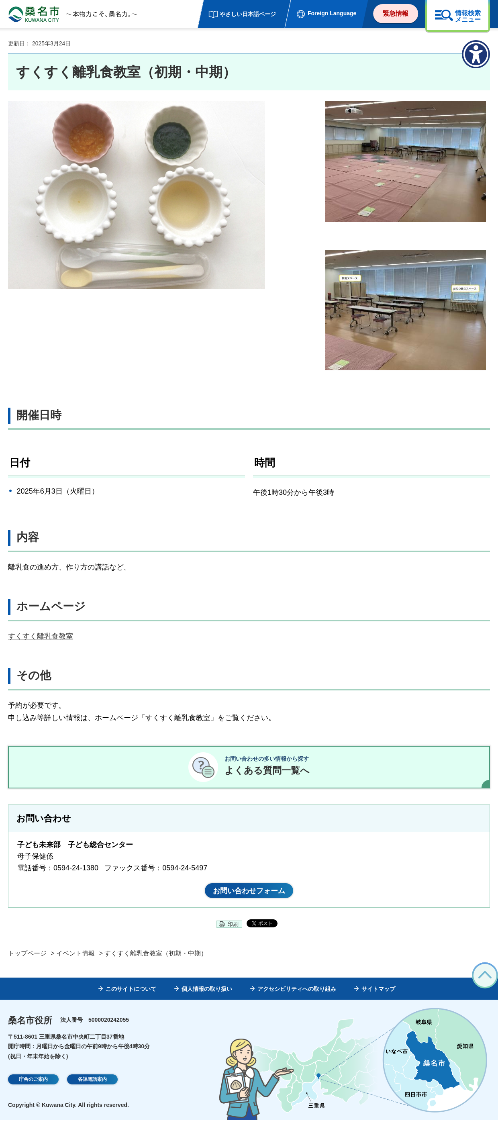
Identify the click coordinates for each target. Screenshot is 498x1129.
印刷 (233, 933)
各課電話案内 (92, 1089)
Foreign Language (332, 13)
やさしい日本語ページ (248, 14)
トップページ (27, 962)
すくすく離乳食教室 (40, 636)
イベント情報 (75, 962)
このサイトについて (131, 997)
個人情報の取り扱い (207, 997)
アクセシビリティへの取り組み (296, 997)
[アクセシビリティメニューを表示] (476, 54)
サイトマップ (378, 997)
